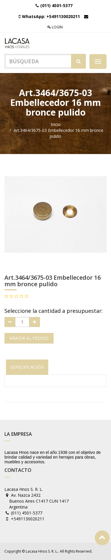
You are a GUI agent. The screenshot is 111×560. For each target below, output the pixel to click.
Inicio (56, 124)
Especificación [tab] (27, 367)
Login (55, 27)
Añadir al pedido (29, 338)
